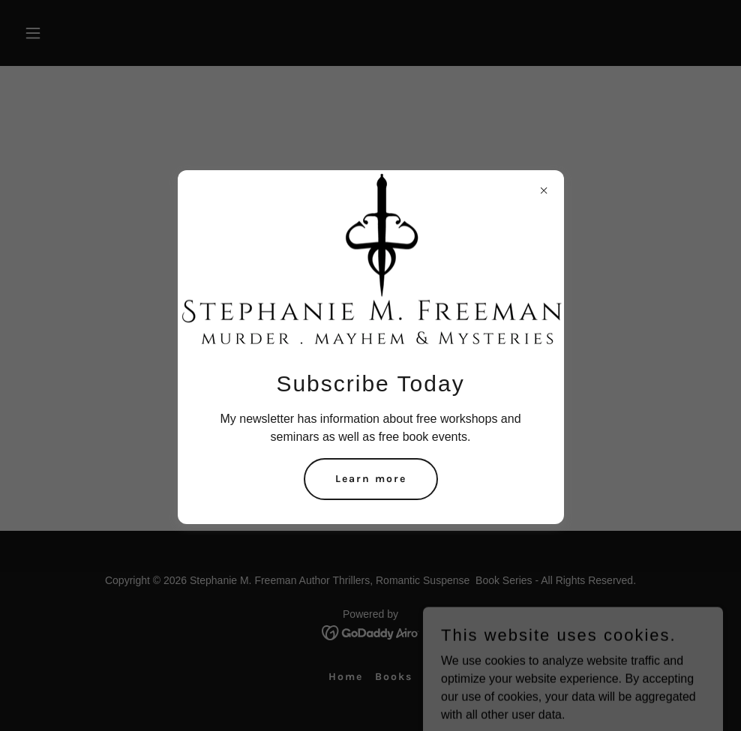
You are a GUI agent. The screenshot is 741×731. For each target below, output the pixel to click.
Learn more (370, 478)
